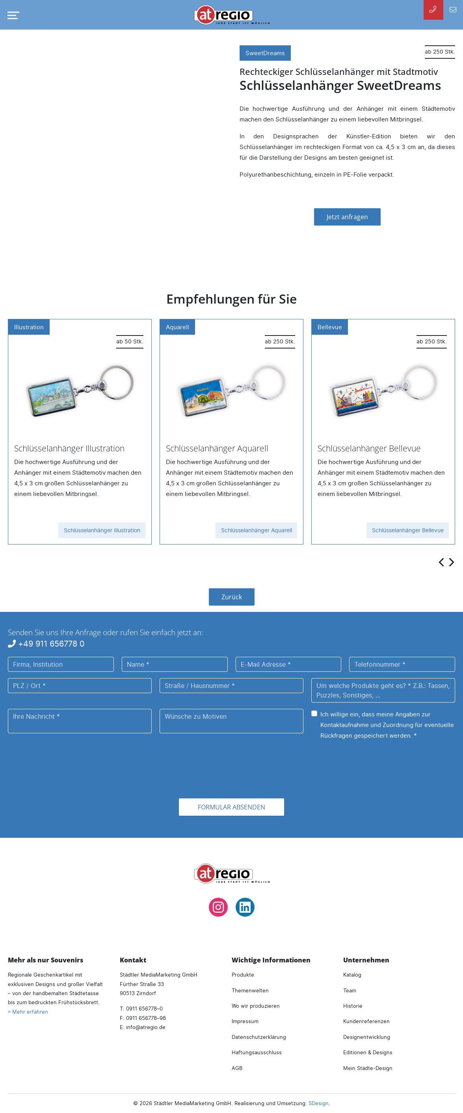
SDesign (319, 1103)
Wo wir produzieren (256, 1006)
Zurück (231, 597)
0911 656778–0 (144, 1008)
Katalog (352, 974)
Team (349, 990)
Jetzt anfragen (347, 217)
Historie (353, 1006)
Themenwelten (250, 990)
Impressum (245, 1021)
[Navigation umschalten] (12, 15)
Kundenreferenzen (366, 1021)
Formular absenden (231, 807)
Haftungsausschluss (257, 1052)
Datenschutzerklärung (259, 1037)
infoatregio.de (145, 1027)
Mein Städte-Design (367, 1068)
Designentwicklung (366, 1037)
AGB (237, 1068)
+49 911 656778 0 (46, 644)
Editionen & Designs (367, 1052)
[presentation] (442, 561)
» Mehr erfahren (28, 1012)
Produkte (243, 974)
